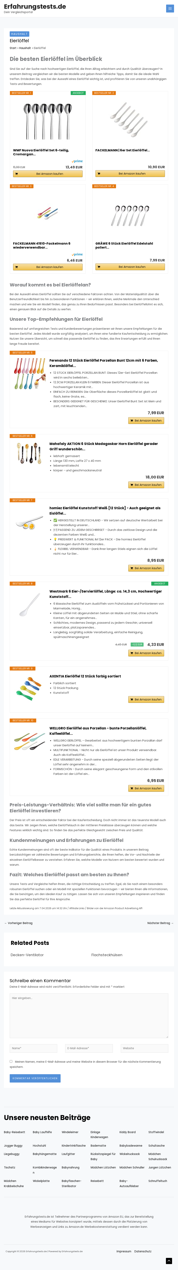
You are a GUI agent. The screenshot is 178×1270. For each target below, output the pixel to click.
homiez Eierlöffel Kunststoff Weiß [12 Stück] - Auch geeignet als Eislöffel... (106, 514)
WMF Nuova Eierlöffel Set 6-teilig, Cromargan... (41, 152)
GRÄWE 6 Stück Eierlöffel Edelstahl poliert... (124, 246)
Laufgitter (68, 1163)
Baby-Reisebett (14, 1142)
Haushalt (19, 34)
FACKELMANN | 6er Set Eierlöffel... (122, 150)
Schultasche (156, 1155)
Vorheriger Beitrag (18, 933)
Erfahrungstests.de (35, 6)
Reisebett (97, 1190)
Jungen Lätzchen (159, 1177)
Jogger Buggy (13, 1155)
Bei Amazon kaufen (49, 174)
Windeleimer (70, 1142)
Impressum (124, 1261)
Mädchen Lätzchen (103, 1177)
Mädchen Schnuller (132, 1177)
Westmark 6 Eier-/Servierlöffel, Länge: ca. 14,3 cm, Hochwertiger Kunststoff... (96, 600)
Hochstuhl (39, 1155)
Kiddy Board (128, 1142)
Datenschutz (142, 1261)
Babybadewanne (131, 1155)
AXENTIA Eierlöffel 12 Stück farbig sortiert (87, 683)
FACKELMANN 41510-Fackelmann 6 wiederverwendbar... (41, 246)
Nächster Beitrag (161, 933)
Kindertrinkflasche (74, 1155)
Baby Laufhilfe (42, 1142)
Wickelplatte (41, 1190)
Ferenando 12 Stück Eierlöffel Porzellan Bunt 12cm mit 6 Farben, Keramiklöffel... (100, 363)
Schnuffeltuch (157, 1190)
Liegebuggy (12, 1163)
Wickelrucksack (130, 1163)
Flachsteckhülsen (106, 964)
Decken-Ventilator (27, 964)
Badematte (98, 1155)
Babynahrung (70, 1177)
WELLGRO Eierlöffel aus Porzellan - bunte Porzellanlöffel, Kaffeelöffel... (102, 738)
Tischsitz (9, 1177)
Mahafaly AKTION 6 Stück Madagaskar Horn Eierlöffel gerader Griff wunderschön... (99, 448)
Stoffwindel (156, 1142)
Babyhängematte (45, 1163)
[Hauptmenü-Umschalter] (170, 9)
